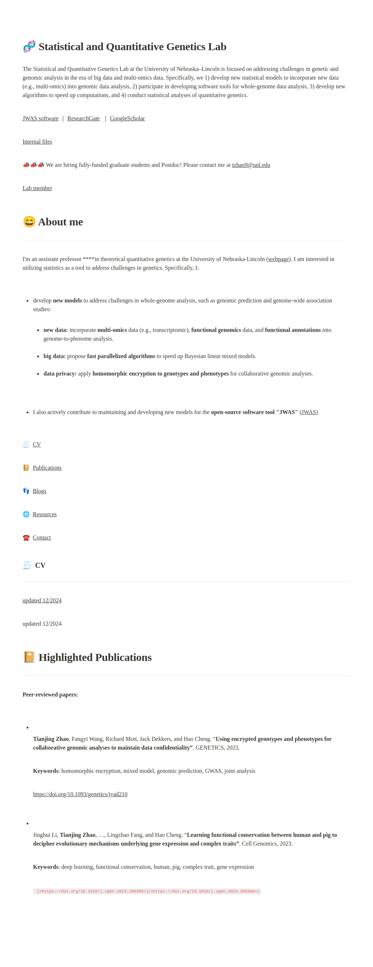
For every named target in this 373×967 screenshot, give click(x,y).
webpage (278, 259)
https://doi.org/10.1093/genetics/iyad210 (80, 794)
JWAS (309, 412)
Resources (45, 514)
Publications (47, 468)
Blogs (39, 491)
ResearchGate (83, 118)
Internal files (37, 142)
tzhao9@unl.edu (251, 165)
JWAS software (41, 118)
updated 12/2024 (42, 600)
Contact (42, 537)
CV (37, 444)
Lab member (37, 188)
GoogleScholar (127, 118)
